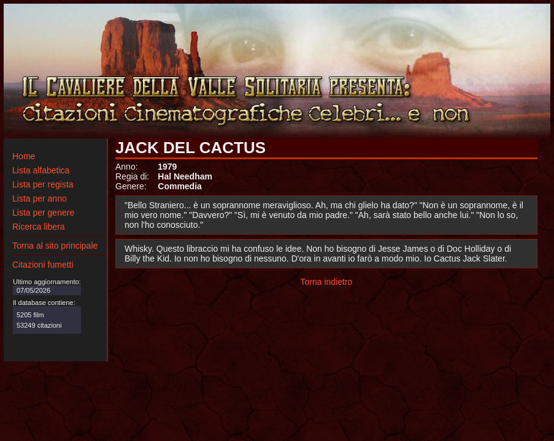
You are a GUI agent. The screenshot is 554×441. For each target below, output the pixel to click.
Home (23, 156)
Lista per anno (39, 198)
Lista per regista (43, 184)
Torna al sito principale (55, 246)
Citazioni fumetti (43, 265)
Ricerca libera (38, 227)
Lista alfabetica (40, 170)
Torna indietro (327, 282)
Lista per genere (43, 212)
